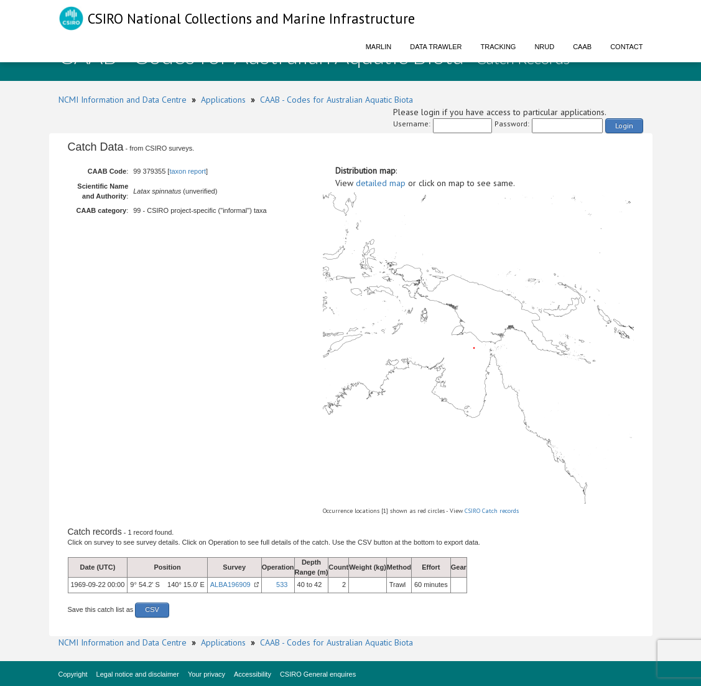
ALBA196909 (230, 584)
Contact (626, 46)
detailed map (381, 183)
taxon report (187, 171)
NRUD (544, 46)
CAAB (582, 46)
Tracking (498, 46)
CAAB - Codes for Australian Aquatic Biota (336, 99)
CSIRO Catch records (492, 511)
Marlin (379, 46)
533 (281, 584)
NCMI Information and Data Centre (122, 99)
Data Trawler (436, 46)
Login (624, 125)
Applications (223, 99)
